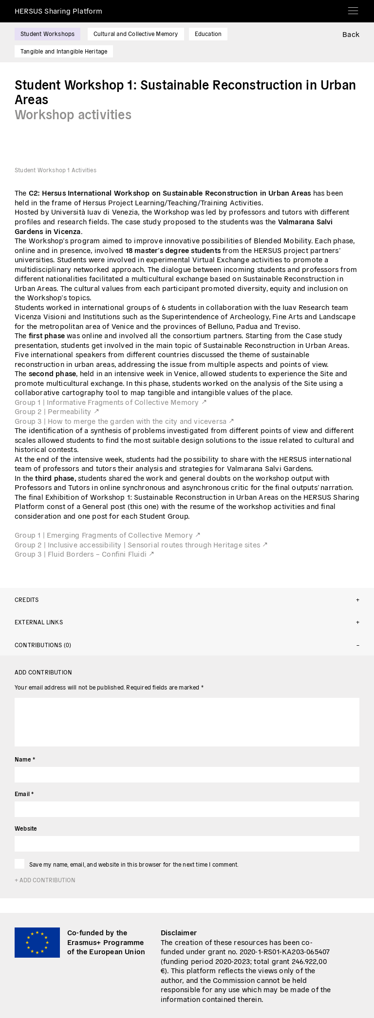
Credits (26, 599)
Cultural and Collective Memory (136, 33)
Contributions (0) (43, 644)
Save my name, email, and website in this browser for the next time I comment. (134, 864)
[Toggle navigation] (353, 7)
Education (208, 33)
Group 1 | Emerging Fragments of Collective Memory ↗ (108, 534)
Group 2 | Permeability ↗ (57, 411)
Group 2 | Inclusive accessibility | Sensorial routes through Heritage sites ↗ (141, 544)
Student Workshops (47, 33)
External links (39, 621)
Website (26, 828)
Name (25, 759)
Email (24, 793)
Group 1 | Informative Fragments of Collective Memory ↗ (111, 401)
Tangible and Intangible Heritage (63, 51)
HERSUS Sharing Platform (59, 10)
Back (350, 33)
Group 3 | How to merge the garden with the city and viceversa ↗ (125, 420)
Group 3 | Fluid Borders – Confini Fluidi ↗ (84, 553)
